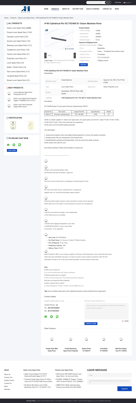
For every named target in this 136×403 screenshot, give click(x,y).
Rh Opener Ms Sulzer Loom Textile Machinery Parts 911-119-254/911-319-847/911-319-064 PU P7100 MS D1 (37, 386)
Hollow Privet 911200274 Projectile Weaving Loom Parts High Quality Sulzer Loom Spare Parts (86, 350)
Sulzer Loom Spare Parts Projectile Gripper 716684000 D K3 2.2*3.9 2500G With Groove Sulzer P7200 (24, 100)
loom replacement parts (74, 291)
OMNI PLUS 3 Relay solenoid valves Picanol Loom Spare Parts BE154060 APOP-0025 (68, 386)
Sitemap (7, 389)
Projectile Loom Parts (15, 58)
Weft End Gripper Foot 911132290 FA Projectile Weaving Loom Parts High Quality (121, 350)
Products (55, 9)
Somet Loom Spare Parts (16, 41)
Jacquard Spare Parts (15, 76)
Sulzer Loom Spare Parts (26, 18)
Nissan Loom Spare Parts (16, 80)
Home (46, 9)
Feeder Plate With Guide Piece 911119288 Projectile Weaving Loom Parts (52, 350)
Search (108, 2)
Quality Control (92, 9)
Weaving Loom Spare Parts (17, 45)
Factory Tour (78, 9)
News (117, 9)
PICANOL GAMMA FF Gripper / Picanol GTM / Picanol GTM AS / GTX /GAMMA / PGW (70, 380)
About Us (65, 9)
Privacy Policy (31, 401)
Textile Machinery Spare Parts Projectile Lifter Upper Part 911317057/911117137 (71, 350)
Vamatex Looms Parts (15, 37)
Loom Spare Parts (14, 63)
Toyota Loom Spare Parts (16, 54)
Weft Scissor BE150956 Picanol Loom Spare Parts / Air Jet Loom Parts (69, 375)
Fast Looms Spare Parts (16, 72)
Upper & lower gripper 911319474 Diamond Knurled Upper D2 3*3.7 (35, 375)
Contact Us (107, 9)
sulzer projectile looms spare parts (94, 291)
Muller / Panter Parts (15, 67)
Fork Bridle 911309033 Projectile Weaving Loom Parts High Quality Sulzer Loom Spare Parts (104, 350)
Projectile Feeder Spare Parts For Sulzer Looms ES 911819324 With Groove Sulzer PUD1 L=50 (38, 380)
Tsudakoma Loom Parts (16, 50)
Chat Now (118, 2)
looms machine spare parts (57, 291)
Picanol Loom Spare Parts (17, 32)
